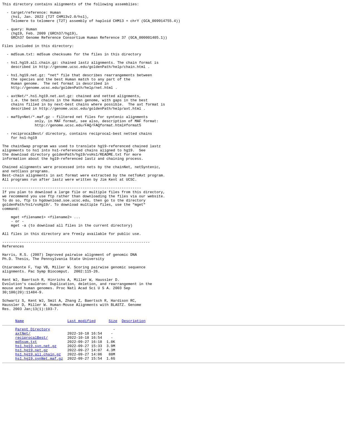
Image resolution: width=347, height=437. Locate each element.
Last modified (81, 384)
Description (134, 384)
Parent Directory (32, 393)
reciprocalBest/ (31, 403)
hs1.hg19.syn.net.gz (35, 413)
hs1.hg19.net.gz (31, 418)
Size (113, 384)
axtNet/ (23, 398)
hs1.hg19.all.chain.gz (38, 423)
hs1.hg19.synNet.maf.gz (39, 428)
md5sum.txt (26, 408)
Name (19, 384)
